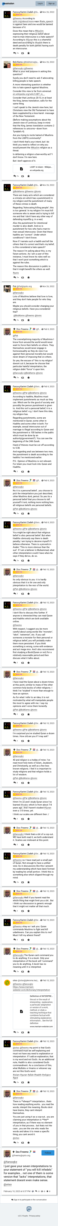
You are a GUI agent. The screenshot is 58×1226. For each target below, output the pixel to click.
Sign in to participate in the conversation (29, 1200)
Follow (48, 1153)
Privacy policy (34, 1216)
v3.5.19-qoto (23, 1216)
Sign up (51, 3)
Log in (40, 3)
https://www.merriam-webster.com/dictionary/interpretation (31, 988)
